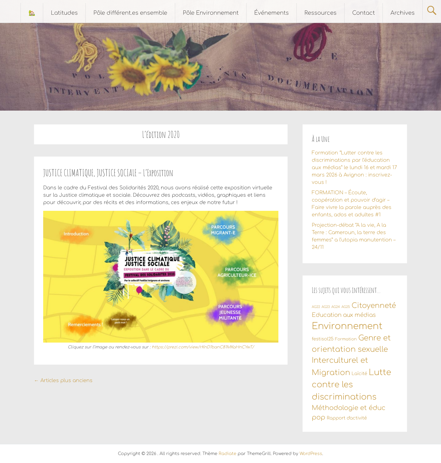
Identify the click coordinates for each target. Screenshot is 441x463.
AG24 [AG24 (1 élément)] (335, 307)
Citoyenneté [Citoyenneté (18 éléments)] (374, 305)
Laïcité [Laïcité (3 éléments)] (359, 373)
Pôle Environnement (211, 13)
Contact (363, 13)
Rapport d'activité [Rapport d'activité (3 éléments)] (347, 418)
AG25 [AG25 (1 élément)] (345, 307)
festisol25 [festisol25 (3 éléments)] (323, 338)
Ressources (320, 13)
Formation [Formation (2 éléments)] (346, 339)
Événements (271, 13)
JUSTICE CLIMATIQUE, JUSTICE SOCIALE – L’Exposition (108, 172)
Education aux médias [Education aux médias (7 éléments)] (344, 315)
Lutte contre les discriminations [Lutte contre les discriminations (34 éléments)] (351, 384)
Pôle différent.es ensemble (130, 13)
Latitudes (64, 13)
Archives (402, 13)
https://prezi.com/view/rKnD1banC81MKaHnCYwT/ (203, 347)
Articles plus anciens (63, 380)
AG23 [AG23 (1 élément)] (326, 307)
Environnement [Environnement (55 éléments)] (347, 326)
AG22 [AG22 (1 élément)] (316, 307)
